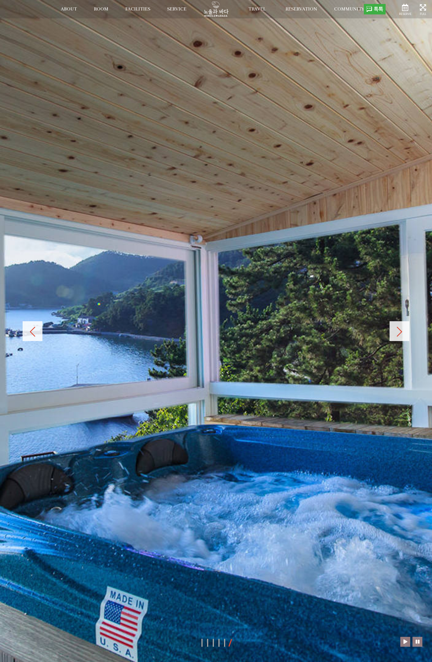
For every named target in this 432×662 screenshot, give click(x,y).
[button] (202, 643)
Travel (257, 9)
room (101, 9)
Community (349, 9)
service (176, 9)
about (69, 9)
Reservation (301, 9)
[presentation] (32, 331)
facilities (137, 9)
